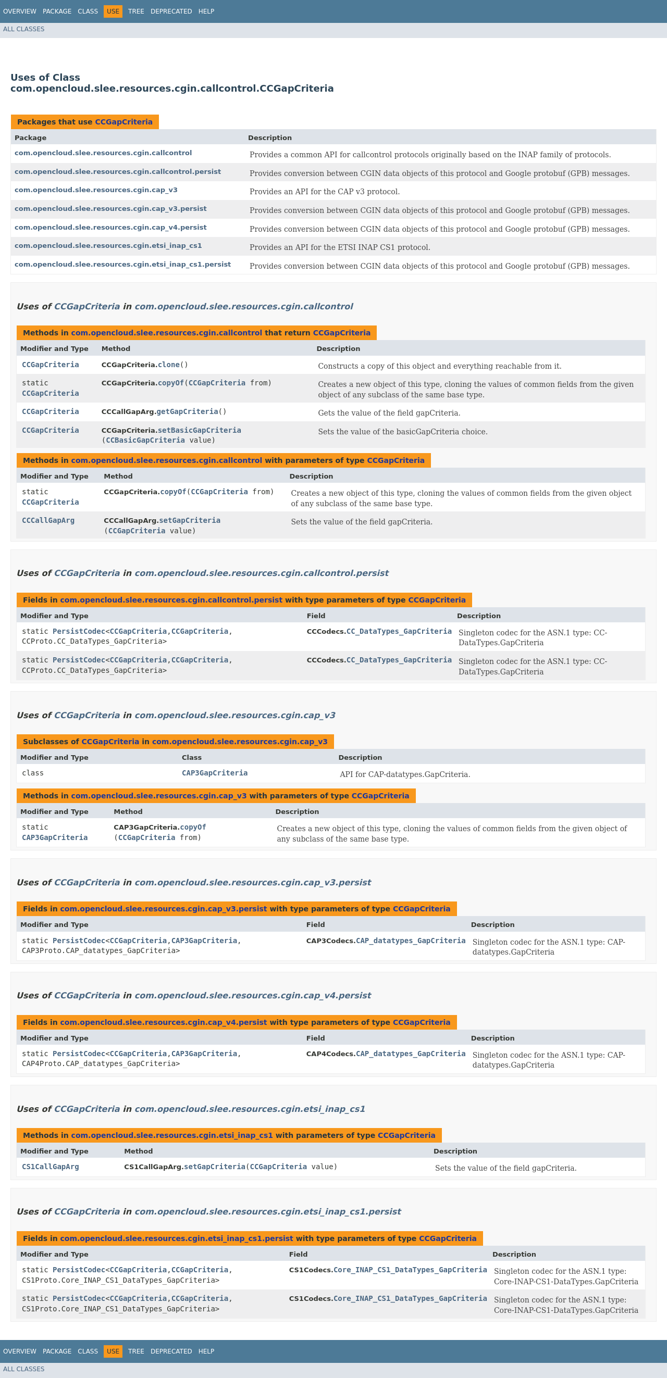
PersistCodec (79, 631)
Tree (136, 11)
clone (169, 364)
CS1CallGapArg (50, 1166)
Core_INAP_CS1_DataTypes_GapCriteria (410, 1270)
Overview (19, 11)
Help (207, 11)
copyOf (171, 383)
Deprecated (171, 11)
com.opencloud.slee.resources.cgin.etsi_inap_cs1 (108, 245)
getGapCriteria (187, 411)
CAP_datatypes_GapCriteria (411, 940)
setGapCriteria (189, 520)
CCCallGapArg (48, 520)
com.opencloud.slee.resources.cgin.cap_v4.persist (111, 227)
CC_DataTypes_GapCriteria (399, 631)
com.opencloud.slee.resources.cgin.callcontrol (103, 153)
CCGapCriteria (124, 122)
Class (88, 11)
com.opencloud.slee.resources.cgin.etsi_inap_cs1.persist (123, 264)
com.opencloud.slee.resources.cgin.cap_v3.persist (111, 208)
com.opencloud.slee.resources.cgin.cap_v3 (96, 190)
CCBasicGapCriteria (145, 440)
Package (57, 11)
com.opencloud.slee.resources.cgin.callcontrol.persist (118, 172)
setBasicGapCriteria (199, 430)
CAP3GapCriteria (215, 773)
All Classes (23, 29)
